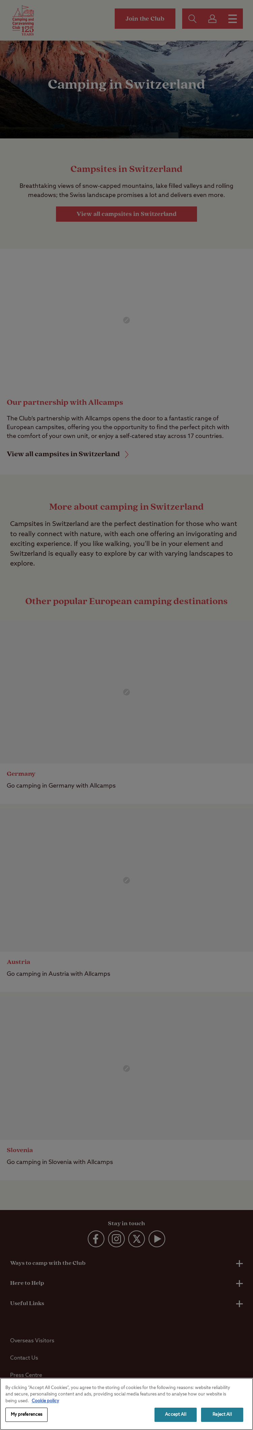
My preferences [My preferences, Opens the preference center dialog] (27, 1414)
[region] (126, 1404)
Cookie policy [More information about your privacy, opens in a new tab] (45, 1401)
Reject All (222, 1414)
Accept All (175, 1414)
